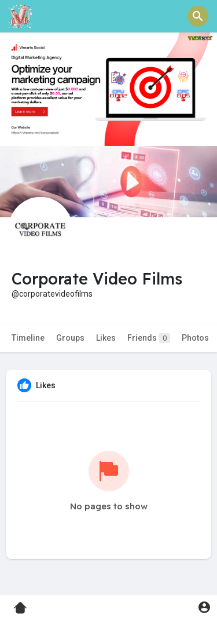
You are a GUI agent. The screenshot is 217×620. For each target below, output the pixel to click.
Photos (195, 337)
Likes (106, 337)
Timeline (28, 337)
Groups (70, 337)
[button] (197, 16)
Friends (148, 338)
